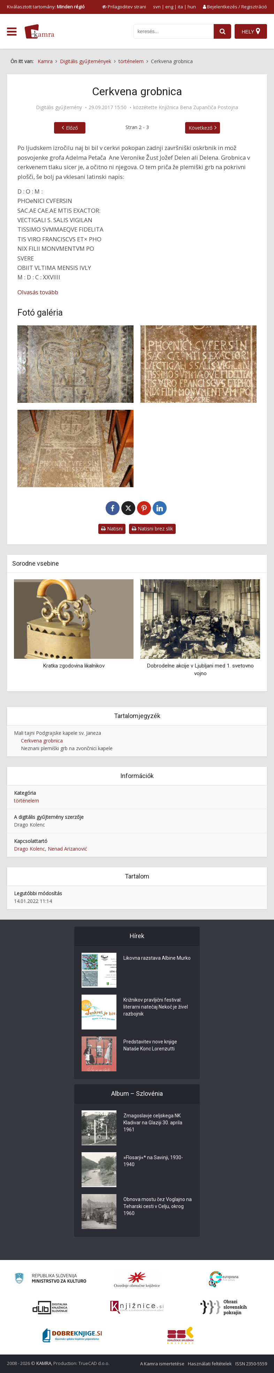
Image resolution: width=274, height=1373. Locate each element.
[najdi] (222, 31)
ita (180, 6)
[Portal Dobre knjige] (72, 1335)
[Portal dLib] (50, 1307)
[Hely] (251, 31)
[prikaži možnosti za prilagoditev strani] (124, 6)
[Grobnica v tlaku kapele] (75, 448)
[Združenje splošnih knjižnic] (180, 1335)
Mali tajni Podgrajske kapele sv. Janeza (57, 733)
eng (169, 6)
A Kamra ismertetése (162, 1363)
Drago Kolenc (29, 848)
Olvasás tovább (37, 292)
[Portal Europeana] (223, 1279)
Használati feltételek (210, 1363)
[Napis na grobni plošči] (198, 364)
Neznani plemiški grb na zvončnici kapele (67, 748)
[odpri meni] (11, 31)
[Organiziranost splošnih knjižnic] (137, 1279)
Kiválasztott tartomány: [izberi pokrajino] (46, 6)
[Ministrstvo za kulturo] (50, 1279)
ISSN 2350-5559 (251, 1363)
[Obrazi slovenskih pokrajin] (223, 1307)
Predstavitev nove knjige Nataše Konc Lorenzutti (150, 1045)
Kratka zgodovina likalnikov (74, 666)
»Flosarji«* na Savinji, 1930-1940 (153, 1161)
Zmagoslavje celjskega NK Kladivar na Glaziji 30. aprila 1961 (152, 1122)
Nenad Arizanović (67, 848)
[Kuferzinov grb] (75, 364)
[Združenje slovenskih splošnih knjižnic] (137, 1307)
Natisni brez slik (152, 528)
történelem (26, 800)
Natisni (112, 528)
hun (192, 6)
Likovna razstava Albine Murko (157, 958)
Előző (72, 128)
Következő (200, 128)
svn (157, 6)
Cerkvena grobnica (42, 740)
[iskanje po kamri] (174, 31)
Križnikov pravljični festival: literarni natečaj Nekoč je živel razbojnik (155, 1007)
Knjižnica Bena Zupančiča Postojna (198, 107)
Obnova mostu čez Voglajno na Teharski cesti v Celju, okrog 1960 (157, 1206)
